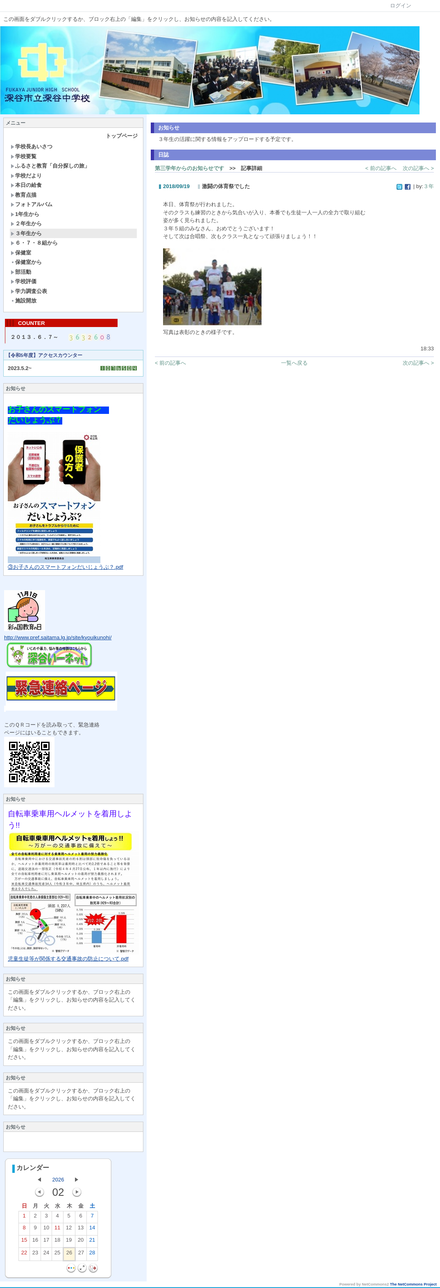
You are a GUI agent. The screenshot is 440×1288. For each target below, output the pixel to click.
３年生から (26, 233)
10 (46, 1230)
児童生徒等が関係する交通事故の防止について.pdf (68, 959)
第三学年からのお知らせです (189, 168)
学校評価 (23, 281)
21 (92, 1242)
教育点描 (23, 195)
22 (24, 1255)
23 (35, 1255)
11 (57, 1230)
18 (57, 1242)
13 (81, 1230)
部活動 (21, 272)
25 (57, 1255)
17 (46, 1242)
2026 (58, 1180)
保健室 (21, 253)
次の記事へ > (418, 168)
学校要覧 (23, 156)
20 (81, 1242)
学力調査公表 (29, 291)
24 (46, 1255)
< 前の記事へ (381, 168)
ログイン (400, 5)
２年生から (26, 223)
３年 (428, 186)
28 (92, 1255)
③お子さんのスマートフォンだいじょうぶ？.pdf (65, 568)
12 (69, 1230)
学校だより (26, 176)
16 (35, 1242)
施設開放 (23, 301)
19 (69, 1242)
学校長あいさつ (31, 146)
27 (81, 1255)
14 (92, 1230)
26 (69, 1255)
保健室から (26, 262)
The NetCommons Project (413, 1285)
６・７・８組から (34, 243)
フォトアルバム (31, 204)
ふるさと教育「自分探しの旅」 (50, 166)
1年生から (25, 214)
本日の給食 (26, 185)
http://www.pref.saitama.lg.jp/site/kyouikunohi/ (57, 638)
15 (24, 1242)
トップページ (122, 136)
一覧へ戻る (294, 363)
